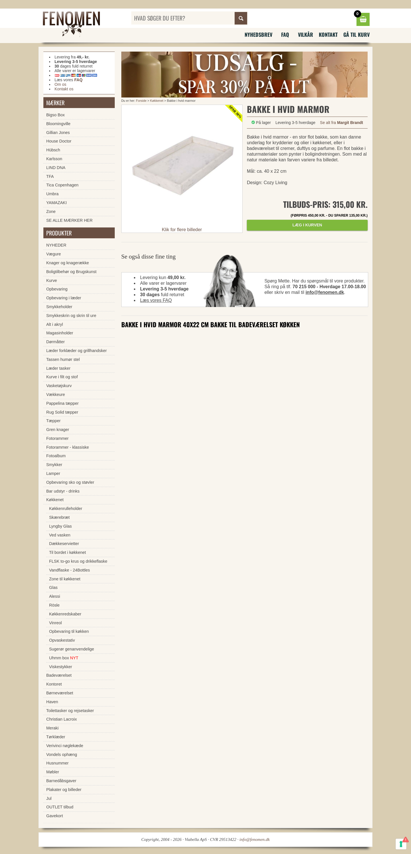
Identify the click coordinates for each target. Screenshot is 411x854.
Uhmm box (63, 658)
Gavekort (54, 816)
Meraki (52, 728)
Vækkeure (55, 394)
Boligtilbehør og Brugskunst (71, 271)
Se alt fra (341, 122)
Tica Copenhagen (62, 185)
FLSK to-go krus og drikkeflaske (78, 561)
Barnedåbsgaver (61, 780)
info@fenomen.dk (324, 292)
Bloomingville (58, 123)
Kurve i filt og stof (62, 377)
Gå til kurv (356, 34)
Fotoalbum (56, 456)
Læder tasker (58, 368)
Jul (48, 798)
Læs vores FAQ (156, 300)
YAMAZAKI (56, 202)
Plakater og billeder (63, 789)
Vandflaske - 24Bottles (69, 570)
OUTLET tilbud (59, 807)
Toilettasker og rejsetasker (70, 710)
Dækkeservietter (64, 543)
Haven (52, 702)
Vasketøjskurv (59, 385)
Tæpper (53, 420)
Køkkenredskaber (65, 614)
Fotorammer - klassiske (67, 447)
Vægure (53, 254)
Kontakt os (64, 89)
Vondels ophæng (61, 754)
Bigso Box (55, 115)
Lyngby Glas (60, 526)
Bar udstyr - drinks (63, 491)
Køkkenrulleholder (65, 508)
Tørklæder (55, 737)
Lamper (53, 473)
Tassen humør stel (63, 359)
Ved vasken (59, 535)
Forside (141, 100)
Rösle (54, 605)
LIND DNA (55, 167)
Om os (60, 84)
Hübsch (53, 150)
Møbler (52, 772)
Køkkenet (156, 100)
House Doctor (58, 141)
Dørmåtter (55, 341)
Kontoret (54, 684)
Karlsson (54, 158)
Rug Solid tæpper (62, 412)
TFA (50, 176)
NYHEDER (56, 245)
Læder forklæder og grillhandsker (76, 350)
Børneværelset (59, 693)
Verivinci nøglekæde (64, 745)
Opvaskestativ (62, 640)
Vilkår (305, 34)
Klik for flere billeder (182, 229)
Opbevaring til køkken (69, 631)
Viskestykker (60, 666)
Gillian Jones (58, 132)
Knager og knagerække (67, 263)
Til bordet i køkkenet (67, 552)
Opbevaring (56, 289)
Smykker (54, 464)
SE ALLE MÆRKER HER (69, 220)
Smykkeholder (59, 306)
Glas (53, 587)
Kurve (51, 280)
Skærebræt (59, 517)
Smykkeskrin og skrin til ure (71, 315)
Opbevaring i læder (63, 298)
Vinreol (55, 623)
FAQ (285, 34)
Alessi (54, 596)
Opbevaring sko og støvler (70, 482)
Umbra (52, 194)
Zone (51, 211)
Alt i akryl (54, 324)
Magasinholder (59, 333)
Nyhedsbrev (258, 34)
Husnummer (57, 763)
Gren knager (57, 429)
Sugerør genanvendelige (71, 649)
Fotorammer (57, 438)
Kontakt (328, 34)
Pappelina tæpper (62, 403)
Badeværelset (59, 675)
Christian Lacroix (61, 719)
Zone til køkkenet (64, 579)
